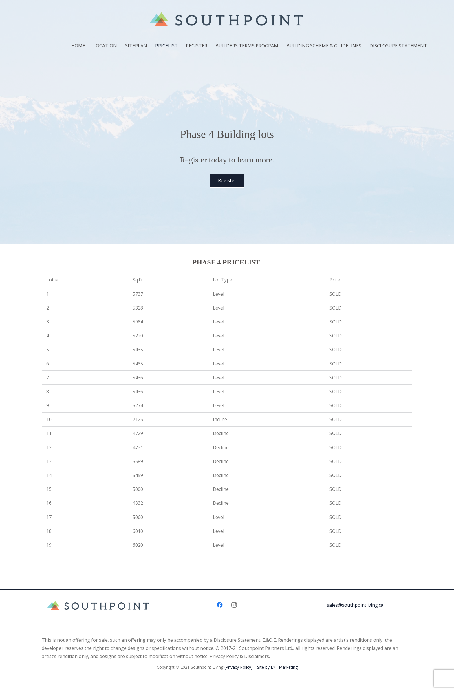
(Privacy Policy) (238, 667)
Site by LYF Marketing (277, 667)
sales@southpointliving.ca (355, 605)
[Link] (227, 20)
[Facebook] (220, 605)
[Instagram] (234, 605)
